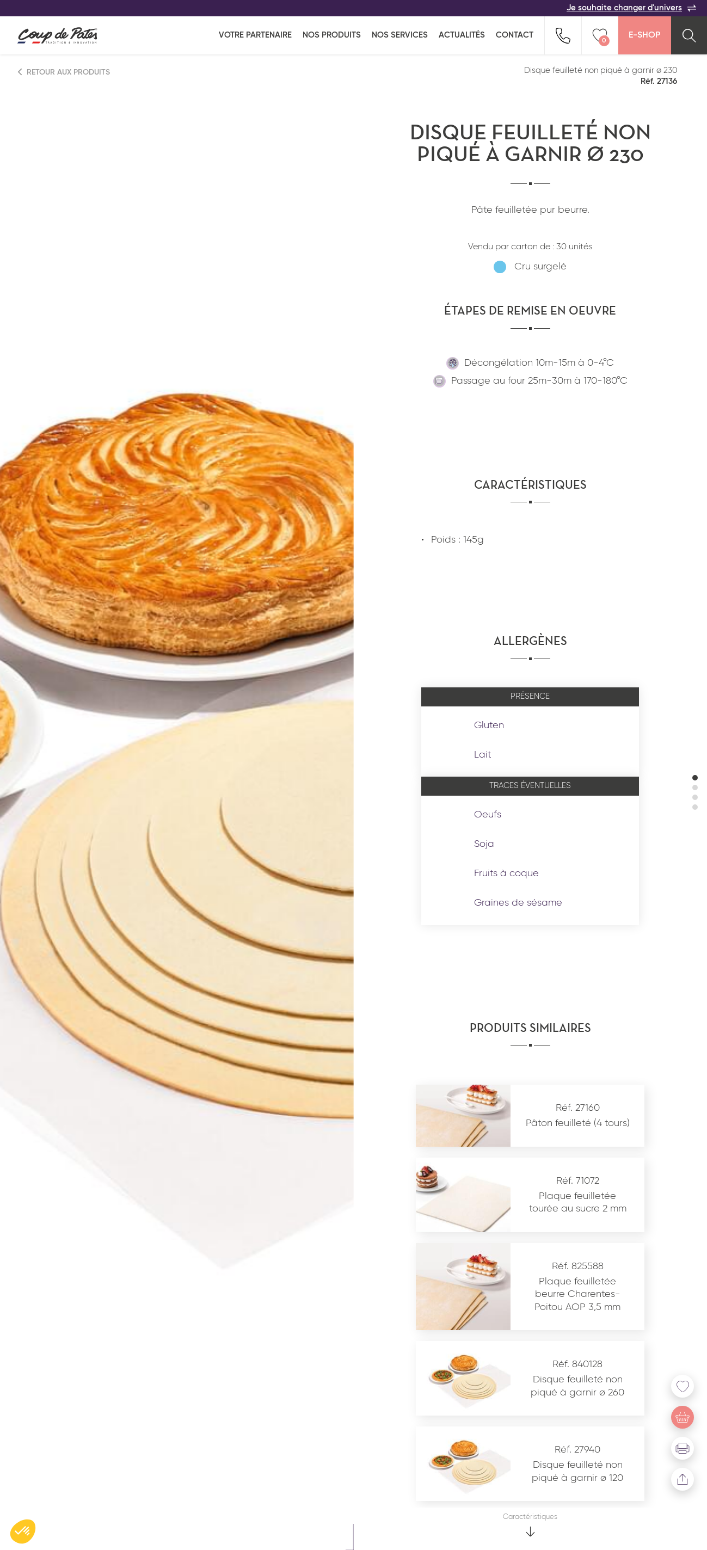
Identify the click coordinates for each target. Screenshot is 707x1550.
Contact (514, 35)
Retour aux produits (64, 72)
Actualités (462, 35)
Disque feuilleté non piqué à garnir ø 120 (577, 1471)
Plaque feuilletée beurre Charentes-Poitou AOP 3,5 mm (577, 1294)
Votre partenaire (255, 35)
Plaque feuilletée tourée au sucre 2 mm (577, 1202)
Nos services (400, 35)
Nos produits (332, 35)
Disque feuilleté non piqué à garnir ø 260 (577, 1386)
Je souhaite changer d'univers (631, 8)
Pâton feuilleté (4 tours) (578, 1123)
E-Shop (644, 35)
